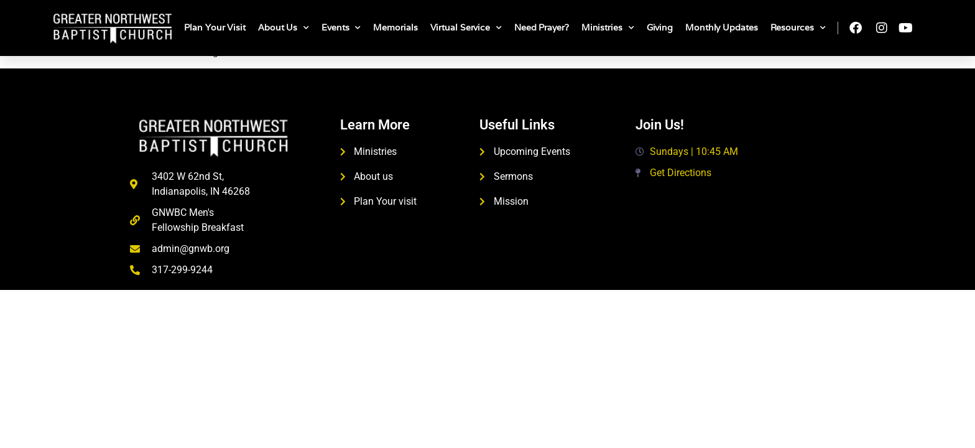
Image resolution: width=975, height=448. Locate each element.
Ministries (607, 28)
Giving (660, 27)
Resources (798, 28)
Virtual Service (466, 28)
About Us (283, 28)
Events (341, 28)
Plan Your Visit (215, 27)
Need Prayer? (541, 27)
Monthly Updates (721, 27)
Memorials (395, 27)
